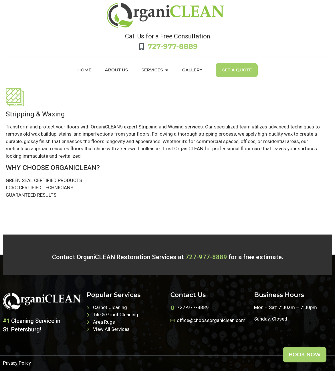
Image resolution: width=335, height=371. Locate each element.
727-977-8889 (206, 257)
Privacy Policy (17, 363)
